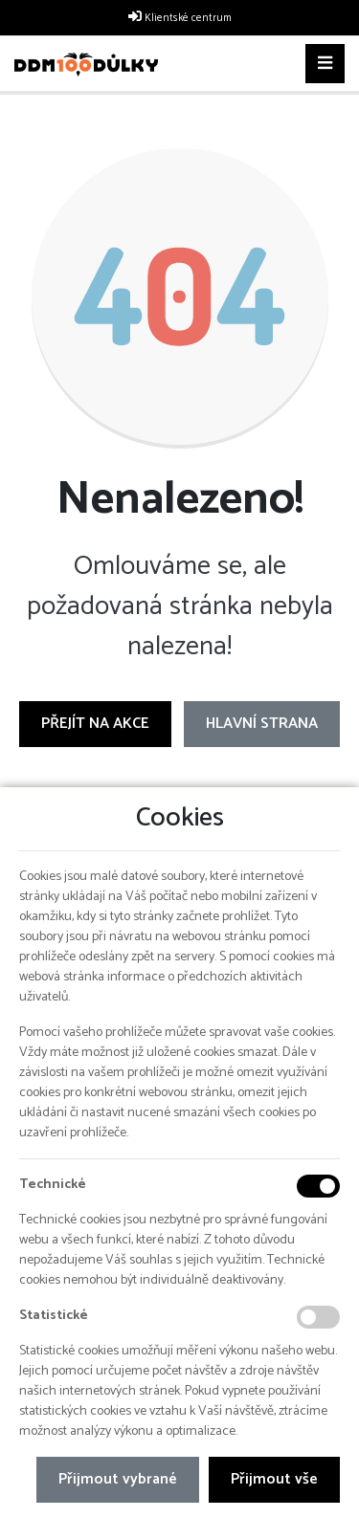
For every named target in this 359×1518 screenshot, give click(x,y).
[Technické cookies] (318, 1186)
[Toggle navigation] (325, 64)
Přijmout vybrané (117, 1479)
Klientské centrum (188, 18)
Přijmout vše (274, 1479)
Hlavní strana (262, 724)
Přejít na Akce (95, 724)
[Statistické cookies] (318, 1317)
